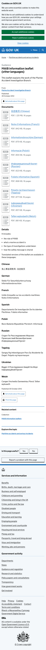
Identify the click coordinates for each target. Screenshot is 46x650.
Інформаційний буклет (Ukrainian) (22, 204)
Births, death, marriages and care (16, 487)
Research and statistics (12, 573)
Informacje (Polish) (20, 150)
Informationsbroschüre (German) (27, 137)
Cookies (19, 601)
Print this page (11, 400)
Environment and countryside (14, 525)
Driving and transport (11, 512)
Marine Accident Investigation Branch (16, 90)
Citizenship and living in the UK (15, 500)
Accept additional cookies (23, 32)
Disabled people (9, 508)
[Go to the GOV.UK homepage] (10, 50)
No (35, 451)
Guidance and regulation (12, 569)
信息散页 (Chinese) (20, 111)
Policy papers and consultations (15, 578)
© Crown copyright (23, 644)
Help (4, 601)
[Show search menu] (43, 50)
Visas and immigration (11, 542)
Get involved (7, 590)
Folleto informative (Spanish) (25, 176)
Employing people (9, 521)
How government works (12, 586)
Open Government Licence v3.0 (15, 624)
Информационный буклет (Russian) (24, 165)
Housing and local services (13, 529)
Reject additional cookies (23, 38)
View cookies (23, 43)
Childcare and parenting (12, 495)
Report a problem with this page (23, 460)
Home (4, 57)
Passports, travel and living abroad (17, 538)
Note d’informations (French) (25, 124)
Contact (27, 604)
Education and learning (12, 517)
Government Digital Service (13, 613)
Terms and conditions (11, 607)
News (4, 565)
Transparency (7, 582)
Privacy (11, 601)
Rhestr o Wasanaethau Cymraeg (15, 610)
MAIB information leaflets (12, 419)
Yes (25, 451)
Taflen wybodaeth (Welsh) (23, 216)
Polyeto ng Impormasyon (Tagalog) (23, 191)
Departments (7, 561)
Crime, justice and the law (13, 504)
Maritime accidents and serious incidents (24, 57)
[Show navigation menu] (34, 50)
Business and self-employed (14, 491)
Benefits (5, 483)
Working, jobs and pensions (13, 547)
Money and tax (8, 534)
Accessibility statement (12, 604)
